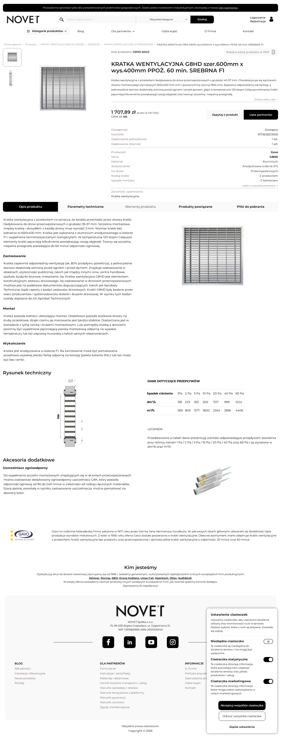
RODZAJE (94, 44)
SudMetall (184, 578)
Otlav (173, 578)
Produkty (30, 44)
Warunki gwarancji (113, 697)
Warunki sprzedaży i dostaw (119, 688)
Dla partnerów (123, 31)
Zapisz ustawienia (242, 727)
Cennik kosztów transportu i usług (123, 683)
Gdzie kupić (169, 31)
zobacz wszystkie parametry (259, 185)
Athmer (94, 578)
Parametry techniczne (86, 207)
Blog (80, 31)
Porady (19, 683)
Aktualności (23, 668)
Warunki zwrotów (112, 702)
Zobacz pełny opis (265, 99)
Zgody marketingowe (115, 707)
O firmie (210, 31)
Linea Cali (147, 578)
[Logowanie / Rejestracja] (261, 19)
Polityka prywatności (199, 673)
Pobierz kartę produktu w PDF (247, 52)
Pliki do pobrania (250, 207)
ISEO (115, 578)
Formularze (108, 668)
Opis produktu (30, 207)
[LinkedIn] (130, 642)
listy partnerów (228, 7)
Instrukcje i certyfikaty (115, 673)
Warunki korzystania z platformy (122, 692)
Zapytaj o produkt (225, 114)
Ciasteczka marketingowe (231, 681)
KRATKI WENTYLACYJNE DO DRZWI (62, 44)
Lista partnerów (261, 114)
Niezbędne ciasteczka (227, 641)
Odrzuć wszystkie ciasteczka (242, 716)
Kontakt (248, 31)
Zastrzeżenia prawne (199, 678)
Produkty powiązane (195, 207)
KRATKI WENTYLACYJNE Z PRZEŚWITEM (128, 44)
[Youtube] (151, 642)
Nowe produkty (25, 678)
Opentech (161, 578)
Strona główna (12, 44)
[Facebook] (108, 642)
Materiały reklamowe (114, 678)
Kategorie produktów (49, 31)
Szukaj (202, 19)
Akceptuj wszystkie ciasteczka (242, 705)
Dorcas (105, 578)
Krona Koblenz (129, 578)
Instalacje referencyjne (30, 673)
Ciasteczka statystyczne (229, 659)
